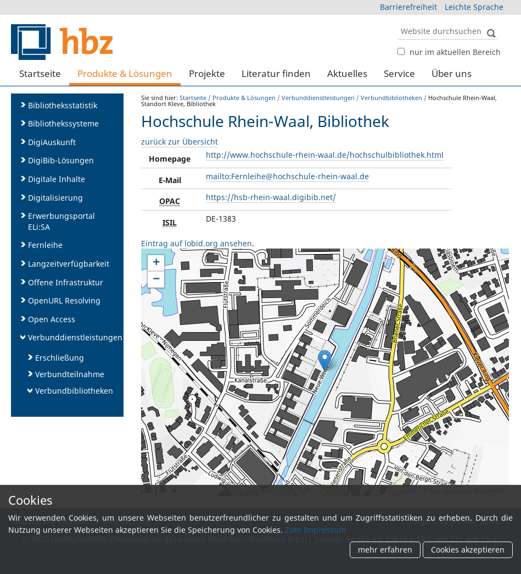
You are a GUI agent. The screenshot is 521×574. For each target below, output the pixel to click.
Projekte (207, 73)
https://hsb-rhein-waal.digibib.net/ (271, 197)
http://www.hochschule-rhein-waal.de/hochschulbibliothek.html (325, 155)
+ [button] (156, 263)
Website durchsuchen (396, 22)
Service (399, 73)
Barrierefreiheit (408, 7)
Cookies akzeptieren (468, 550)
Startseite (40, 73)
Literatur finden (276, 73)
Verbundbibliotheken (391, 98)
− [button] (156, 280)
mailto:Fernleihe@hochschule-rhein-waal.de (287, 176)
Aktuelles (347, 73)
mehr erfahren (385, 550)
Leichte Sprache (474, 7)
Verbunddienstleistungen (318, 98)
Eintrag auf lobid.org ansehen (196, 243)
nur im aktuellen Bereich (455, 52)
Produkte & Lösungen (124, 73)
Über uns (452, 73)
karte (323, 372)
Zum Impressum (315, 530)
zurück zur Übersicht (179, 141)
